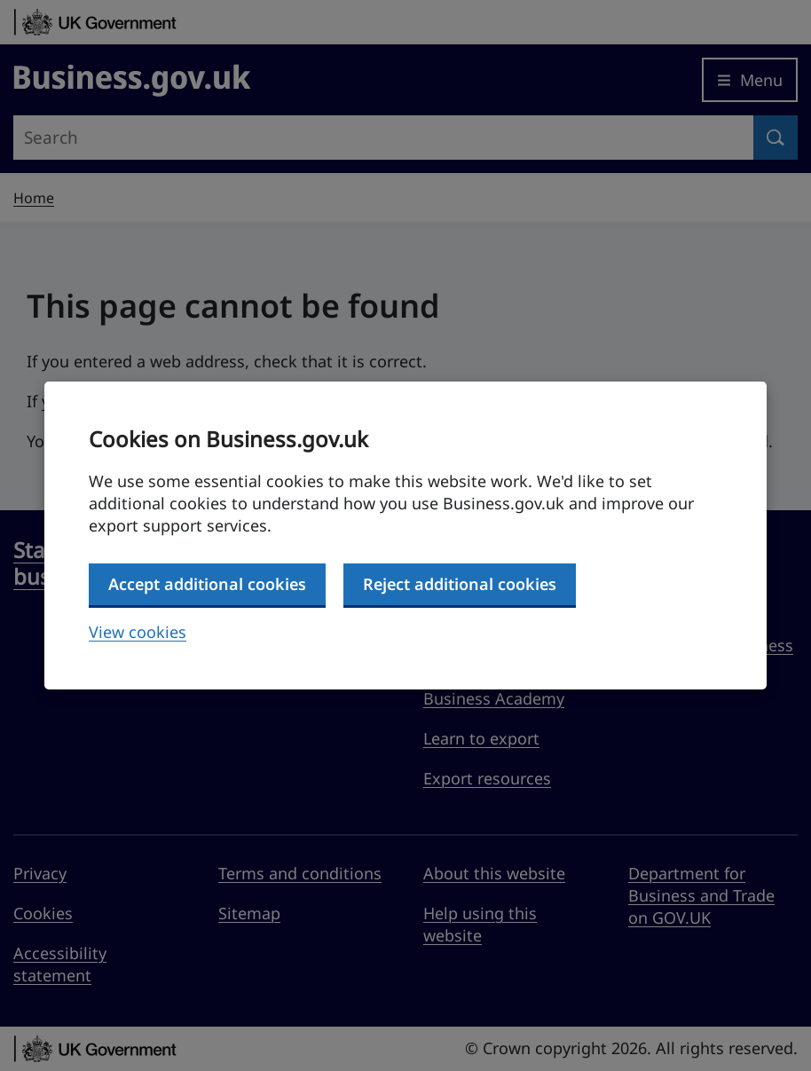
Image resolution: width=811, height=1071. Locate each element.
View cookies (137, 631)
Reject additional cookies (459, 584)
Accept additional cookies (207, 584)
